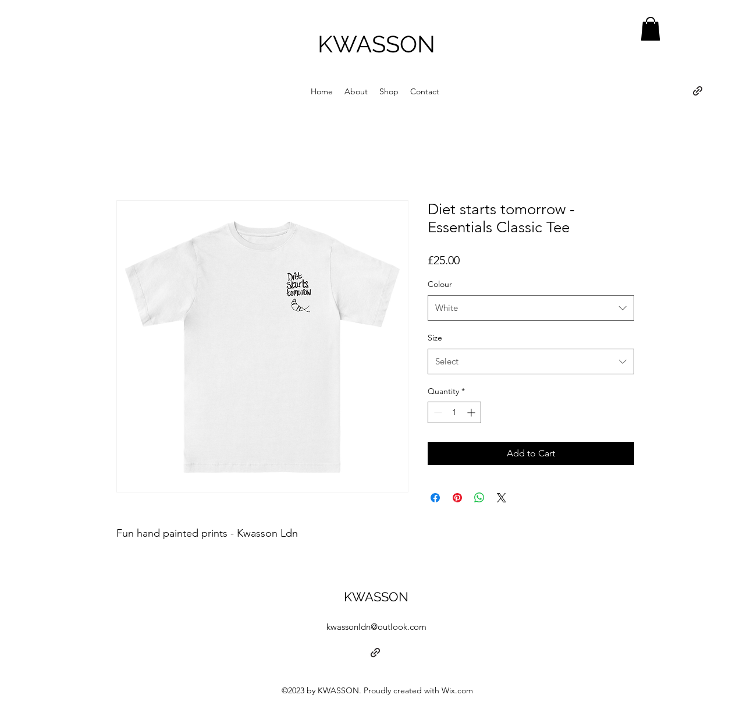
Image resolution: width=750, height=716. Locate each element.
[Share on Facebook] (435, 498)
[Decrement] (436, 412)
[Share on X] (502, 498)
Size (435, 337)
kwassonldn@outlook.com (376, 626)
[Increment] (472, 412)
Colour (440, 284)
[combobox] (531, 308)
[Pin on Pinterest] (457, 498)
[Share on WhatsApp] (479, 498)
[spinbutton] (454, 412)
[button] (650, 29)
